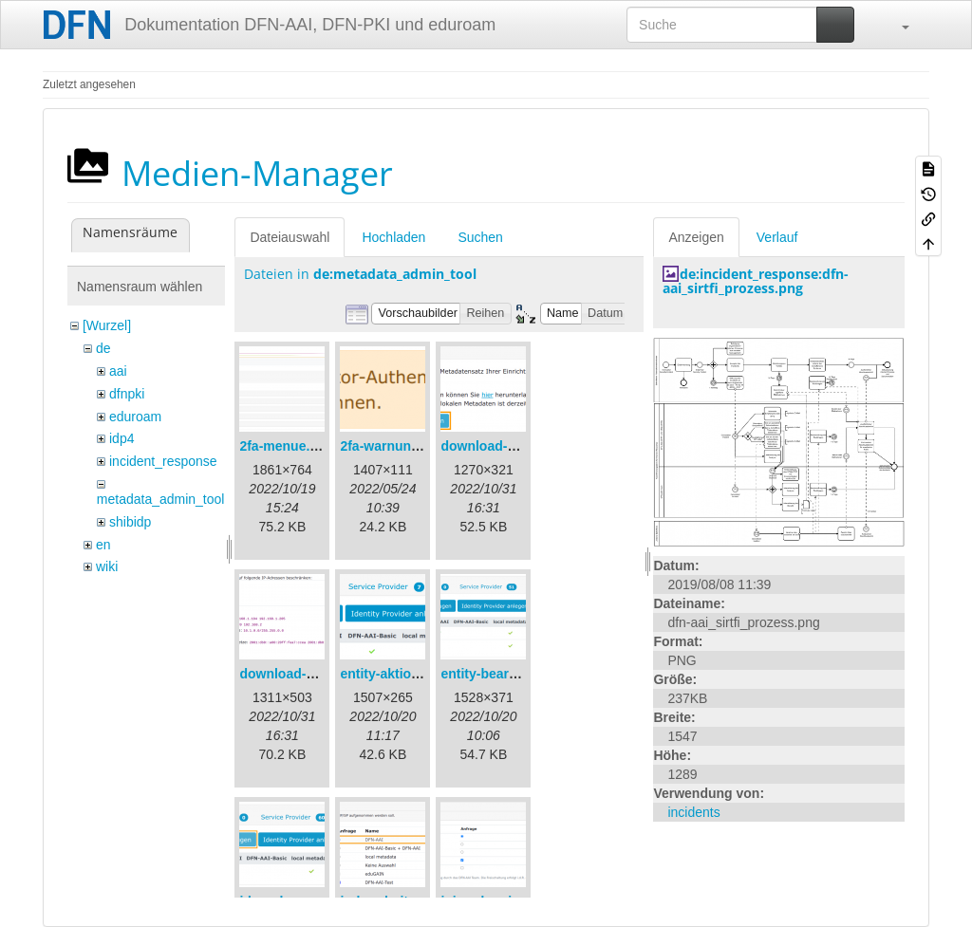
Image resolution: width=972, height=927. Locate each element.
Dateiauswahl (289, 237)
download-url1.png (499, 446)
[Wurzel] (107, 325)
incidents (693, 812)
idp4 (121, 438)
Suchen (480, 237)
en (103, 544)
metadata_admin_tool (161, 499)
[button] (896, 24)
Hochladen (393, 237)
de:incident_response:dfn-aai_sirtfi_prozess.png (756, 281)
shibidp (130, 521)
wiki (107, 566)
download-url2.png (298, 673)
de (103, 348)
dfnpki (126, 393)
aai (118, 371)
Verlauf (777, 237)
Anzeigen (695, 237)
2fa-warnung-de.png (403, 446)
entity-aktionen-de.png (411, 673)
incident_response (163, 461)
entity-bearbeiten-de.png (517, 673)
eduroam (135, 416)
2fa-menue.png (286, 446)
